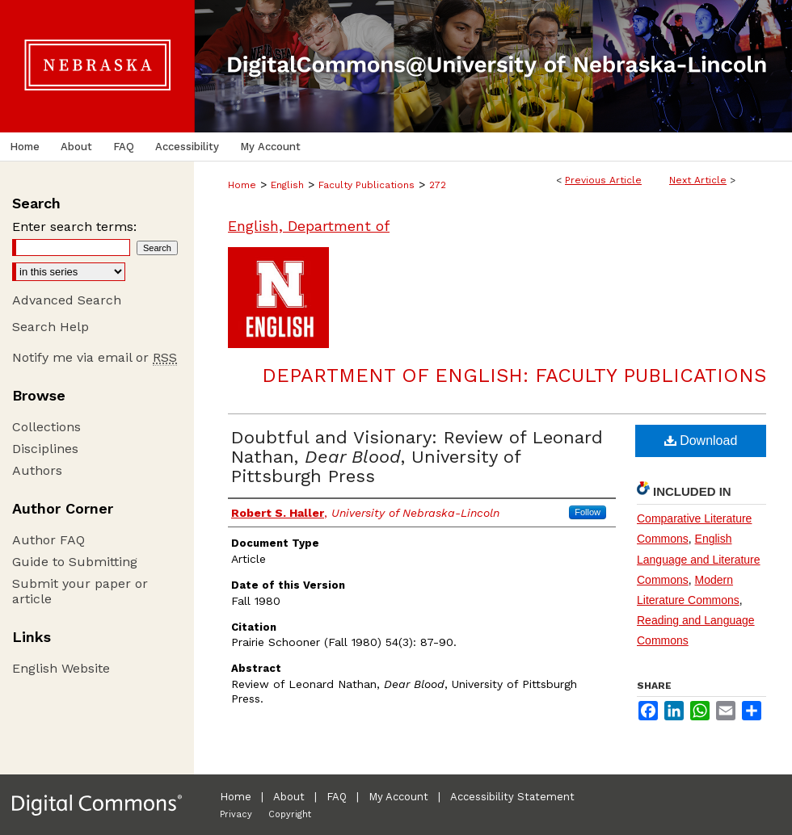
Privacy (236, 814)
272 (437, 185)
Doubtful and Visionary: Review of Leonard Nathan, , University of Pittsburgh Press (417, 456)
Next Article (698, 180)
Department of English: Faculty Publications (514, 375)
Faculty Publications (366, 185)
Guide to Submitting (74, 561)
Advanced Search (66, 300)
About (289, 797)
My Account (398, 797)
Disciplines (45, 448)
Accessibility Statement (512, 797)
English (287, 185)
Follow (587, 512)
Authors (37, 470)
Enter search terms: (74, 226)
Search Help (50, 326)
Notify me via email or (94, 357)
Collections (46, 426)
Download (701, 440)
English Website (61, 668)
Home (242, 185)
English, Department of (309, 225)
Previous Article (603, 180)
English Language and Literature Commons (698, 558)
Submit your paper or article (80, 591)
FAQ (336, 797)
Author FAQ (48, 540)
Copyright (289, 814)
